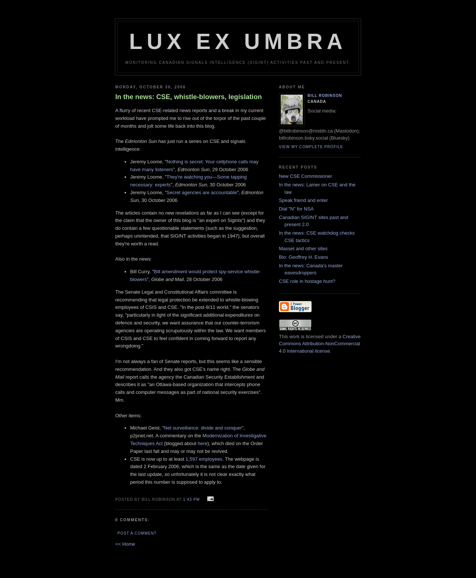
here (202, 443)
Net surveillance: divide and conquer (203, 428)
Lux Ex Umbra (238, 41)
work (294, 336)
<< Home (125, 544)
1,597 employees (204, 459)
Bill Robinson (325, 96)
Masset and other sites (303, 248)
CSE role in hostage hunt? (307, 281)
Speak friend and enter (303, 200)
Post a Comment (137, 533)
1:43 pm (191, 499)
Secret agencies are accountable (202, 192)
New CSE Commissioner (305, 176)
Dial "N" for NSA (296, 209)
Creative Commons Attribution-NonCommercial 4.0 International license (320, 344)
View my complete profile (311, 147)
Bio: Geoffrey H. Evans (303, 257)
